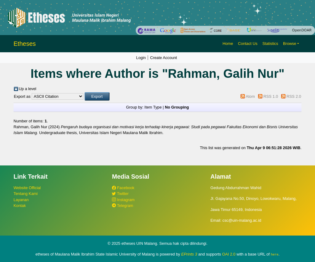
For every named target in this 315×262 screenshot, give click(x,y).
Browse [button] (289, 43)
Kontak (20, 205)
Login (141, 57)
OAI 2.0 (228, 254)
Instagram (123, 199)
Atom (250, 96)
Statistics (270, 43)
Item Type (153, 107)
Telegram (122, 205)
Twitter (120, 193)
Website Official (27, 187)
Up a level (27, 88)
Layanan (21, 199)
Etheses (25, 43)
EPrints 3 (189, 254)
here (274, 254)
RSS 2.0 (293, 96)
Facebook (123, 187)
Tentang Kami (26, 193)
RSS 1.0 (270, 96)
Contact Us (247, 43)
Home (227, 43)
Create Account (163, 57)
